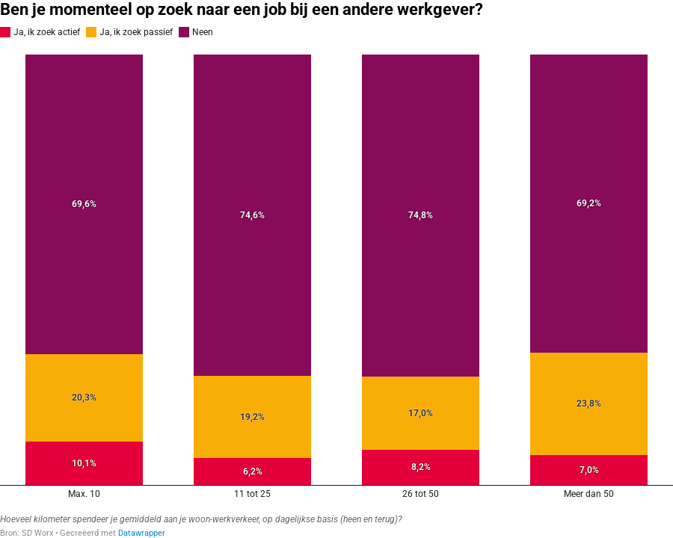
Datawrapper (141, 533)
